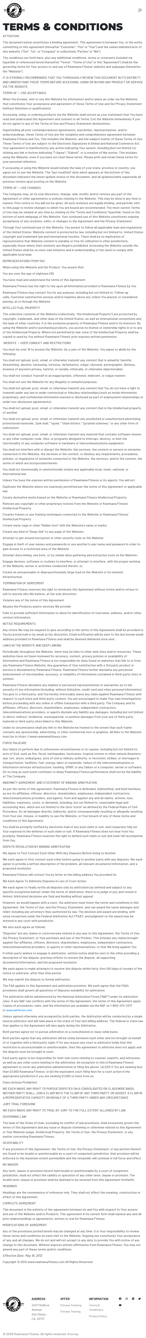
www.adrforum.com (19, 1010)
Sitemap (72, 1334)
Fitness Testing (70, 1311)
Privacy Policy (98, 1316)
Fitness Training (70, 1305)
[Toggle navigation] (140, 10)
